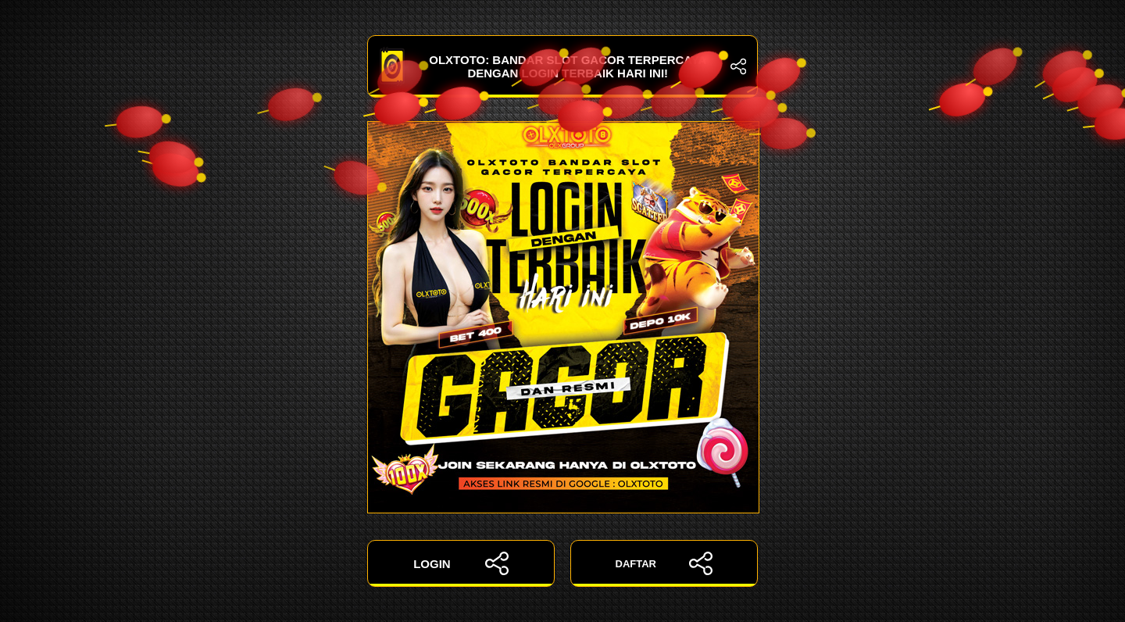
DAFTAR (664, 563)
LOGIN (461, 563)
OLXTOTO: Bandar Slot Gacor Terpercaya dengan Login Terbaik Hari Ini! (562, 66)
